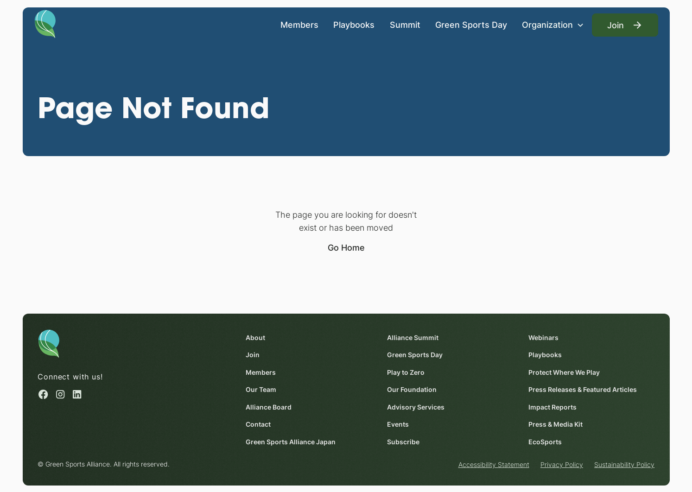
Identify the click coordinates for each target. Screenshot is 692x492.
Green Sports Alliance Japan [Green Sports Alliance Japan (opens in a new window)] (291, 442)
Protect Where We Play (564, 372)
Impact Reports (552, 407)
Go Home (346, 247)
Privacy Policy (561, 464)
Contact (258, 424)
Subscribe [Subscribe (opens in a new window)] (403, 442)
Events (398, 424)
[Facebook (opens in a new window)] (43, 394)
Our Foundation (412, 389)
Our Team (261, 389)
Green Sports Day (471, 25)
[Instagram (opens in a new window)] (60, 394)
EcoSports (545, 442)
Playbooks (354, 25)
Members (299, 25)
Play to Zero (406, 372)
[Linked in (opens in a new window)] (77, 394)
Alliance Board (269, 407)
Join (253, 355)
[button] (553, 25)
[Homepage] (45, 23)
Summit (404, 25)
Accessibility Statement (493, 464)
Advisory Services (415, 407)
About (255, 337)
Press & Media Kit (555, 424)
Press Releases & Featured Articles (582, 389)
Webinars (543, 337)
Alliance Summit (412, 337)
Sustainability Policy (624, 464)
